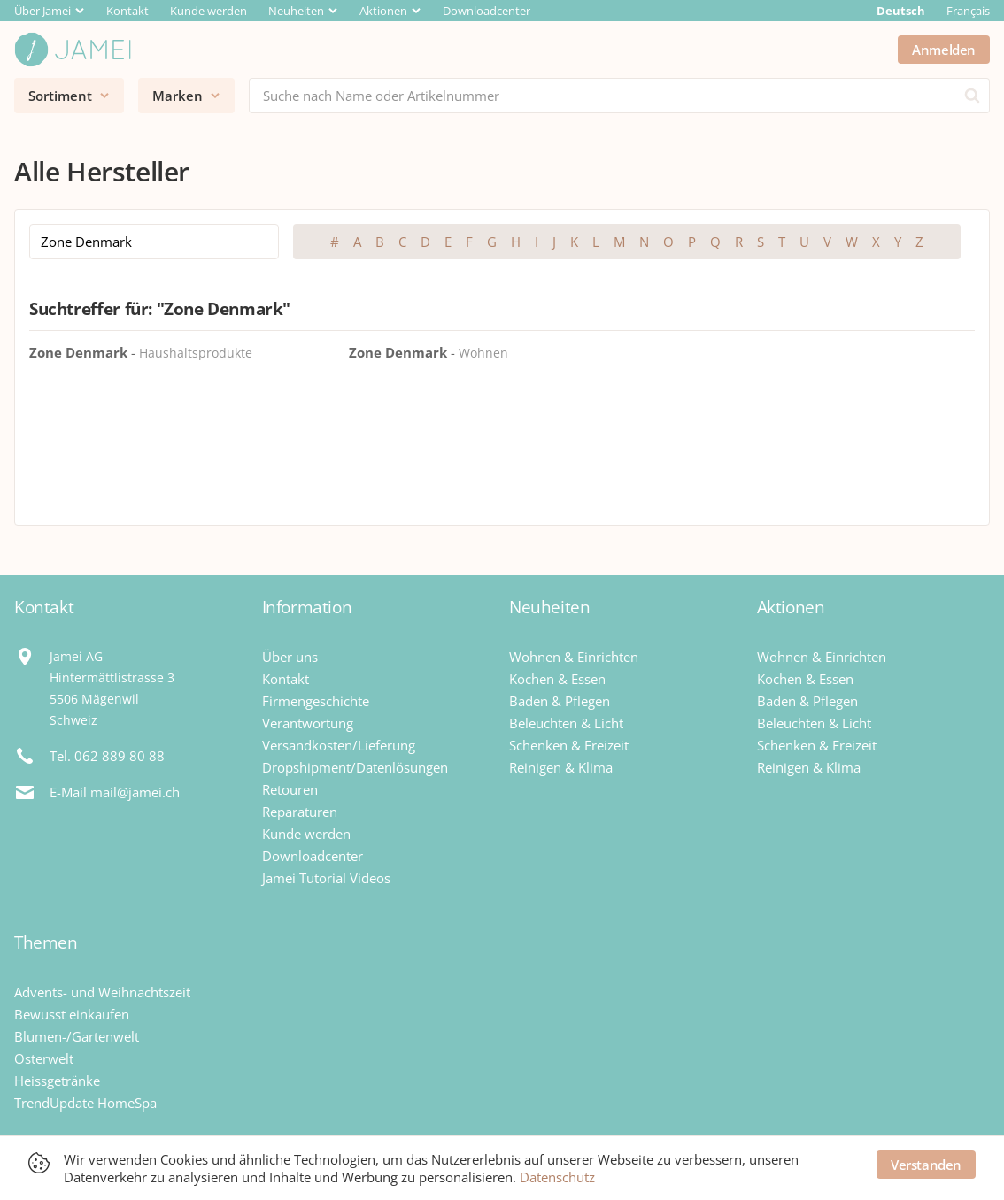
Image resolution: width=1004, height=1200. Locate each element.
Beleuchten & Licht (566, 723)
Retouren (290, 789)
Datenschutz (557, 1177)
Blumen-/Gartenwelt (76, 1036)
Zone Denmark (78, 352)
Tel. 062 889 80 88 (107, 756)
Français (968, 11)
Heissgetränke (57, 1080)
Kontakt (127, 11)
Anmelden (944, 49)
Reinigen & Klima (561, 767)
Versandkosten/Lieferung (338, 745)
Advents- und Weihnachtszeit (102, 992)
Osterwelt (43, 1058)
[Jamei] (72, 49)
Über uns (290, 656)
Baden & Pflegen (559, 701)
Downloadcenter (486, 11)
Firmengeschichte (315, 701)
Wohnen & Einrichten (573, 656)
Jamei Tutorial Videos (326, 878)
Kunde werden (208, 11)
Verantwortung (307, 723)
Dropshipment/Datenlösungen (355, 767)
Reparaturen (299, 811)
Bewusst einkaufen (71, 1014)
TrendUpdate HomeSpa (85, 1103)
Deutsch (901, 11)
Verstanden (926, 1164)
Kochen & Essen (557, 679)
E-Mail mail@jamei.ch (115, 792)
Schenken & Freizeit (569, 745)
